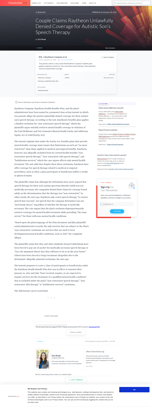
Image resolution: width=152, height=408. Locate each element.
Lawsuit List (36, 3)
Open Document (76, 332)
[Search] (131, 3)
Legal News (75, 3)
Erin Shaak (42, 39)
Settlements (49, 3)
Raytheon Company (44, 78)
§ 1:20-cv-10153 (67, 60)
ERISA (67, 78)
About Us (92, 3)
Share (39, 48)
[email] (117, 204)
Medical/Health (43, 90)
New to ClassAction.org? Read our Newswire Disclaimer (35, 102)
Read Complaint (107, 57)
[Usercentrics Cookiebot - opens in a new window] (13, 403)
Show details (111, 404)
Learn (84, 3)
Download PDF (94, 327)
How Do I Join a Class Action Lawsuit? (121, 169)
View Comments (110, 48)
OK (134, 383)
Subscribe (117, 211)
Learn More (89, 366)
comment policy (66, 374)
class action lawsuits (113, 163)
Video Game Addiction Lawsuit (118, 124)
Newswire (41, 12)
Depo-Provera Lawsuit (115, 144)
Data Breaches (62, 3)
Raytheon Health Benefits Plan (48, 81)
